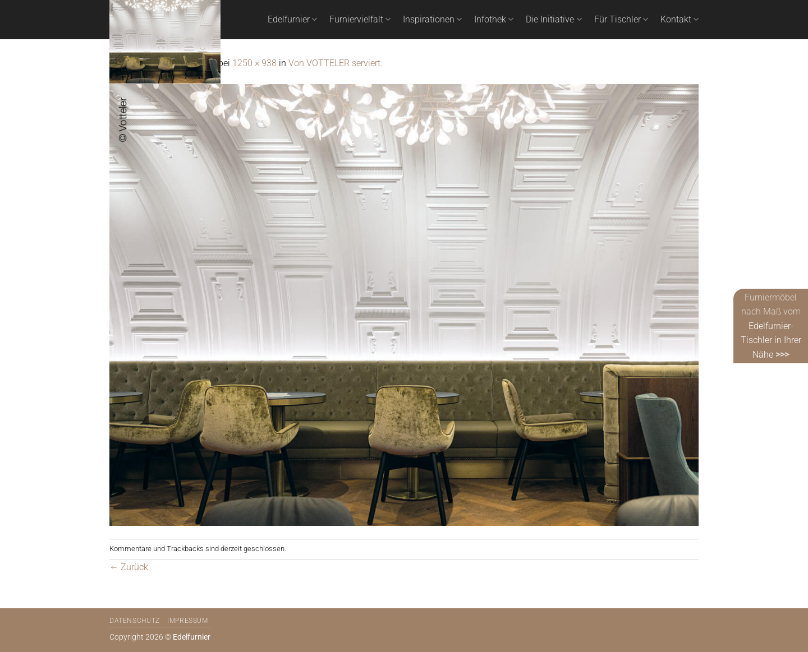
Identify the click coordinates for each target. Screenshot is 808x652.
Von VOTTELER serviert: (335, 63)
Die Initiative (553, 19)
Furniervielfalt (360, 19)
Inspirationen (432, 19)
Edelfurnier (292, 19)
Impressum (187, 621)
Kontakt (679, 19)
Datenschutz (134, 621)
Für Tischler (621, 19)
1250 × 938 (254, 63)
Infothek (493, 19)
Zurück (128, 567)
